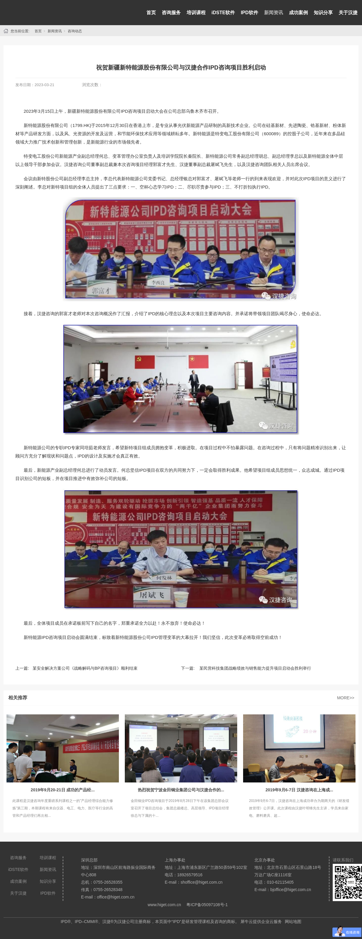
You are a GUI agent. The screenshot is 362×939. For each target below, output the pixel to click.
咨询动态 (75, 31)
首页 (151, 12)
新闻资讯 (273, 12)
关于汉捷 (348, 12)
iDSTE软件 (223, 12)
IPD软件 (249, 12)
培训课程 (196, 12)
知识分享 (323, 12)
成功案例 (298, 12)
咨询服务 (171, 12)
